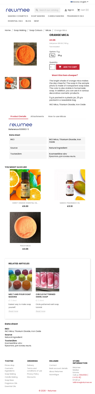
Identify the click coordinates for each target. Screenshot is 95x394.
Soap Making (38, 16)
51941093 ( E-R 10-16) (80, 376)
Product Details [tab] (18, 116)
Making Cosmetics (18, 16)
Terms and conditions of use (34, 369)
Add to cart (68, 67)
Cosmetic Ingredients (9, 369)
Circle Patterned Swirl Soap (45, 295)
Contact (53, 365)
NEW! (36, 21)
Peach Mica (25, 245)
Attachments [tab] (37, 116)
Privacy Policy (33, 374)
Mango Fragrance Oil (70, 203)
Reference (14, 129)
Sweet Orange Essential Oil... (25, 203)
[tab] (69, 75)
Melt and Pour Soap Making (20, 295)
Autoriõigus (54, 374)
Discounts (31, 377)
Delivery (30, 365)
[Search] (47, 10)
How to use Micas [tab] (57, 116)
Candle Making (56, 16)
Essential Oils (15, 21)
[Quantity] (52, 67)
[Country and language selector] (80, 2)
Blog (28, 21)
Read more (13, 311)
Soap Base (9, 380)
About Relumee (56, 371)
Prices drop (9, 365)
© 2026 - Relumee (47, 390)
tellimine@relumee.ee (82, 382)
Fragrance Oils (75, 16)
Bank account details (58, 368)
